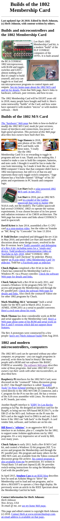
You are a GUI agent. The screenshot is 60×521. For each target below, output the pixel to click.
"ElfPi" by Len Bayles (41, 404)
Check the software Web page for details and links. (30, 275)
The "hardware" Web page (14, 123)
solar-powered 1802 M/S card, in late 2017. (37, 190)
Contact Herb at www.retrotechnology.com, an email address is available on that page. (28, 515)
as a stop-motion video (18, 228)
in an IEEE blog (32, 475)
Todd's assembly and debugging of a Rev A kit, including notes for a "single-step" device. (28, 248)
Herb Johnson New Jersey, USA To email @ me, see (11, 503)
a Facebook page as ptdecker (35, 262)
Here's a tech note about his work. (18, 310)
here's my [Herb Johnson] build (25, 335)
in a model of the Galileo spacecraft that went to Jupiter (33, 201)
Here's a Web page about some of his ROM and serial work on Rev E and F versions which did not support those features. (28, 323)
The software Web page (36, 365)
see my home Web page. (34, 505)
